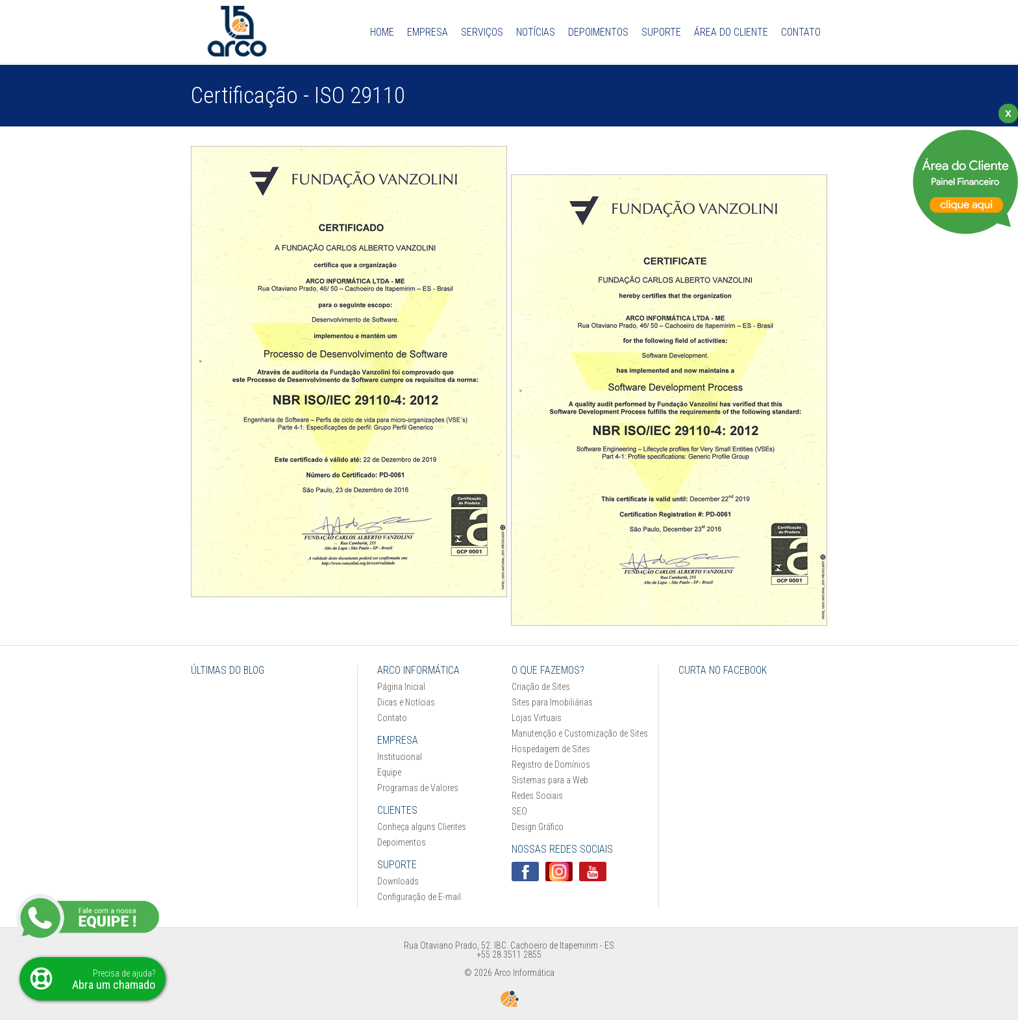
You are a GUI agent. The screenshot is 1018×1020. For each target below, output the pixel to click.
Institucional (399, 756)
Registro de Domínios (551, 764)
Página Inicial (401, 686)
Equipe (389, 772)
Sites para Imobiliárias (552, 702)
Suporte (661, 32)
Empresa (427, 32)
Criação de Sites (541, 686)
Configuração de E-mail (419, 896)
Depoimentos (598, 32)
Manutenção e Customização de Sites (580, 733)
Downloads (398, 881)
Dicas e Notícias (406, 702)
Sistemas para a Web (550, 780)
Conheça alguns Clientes (421, 826)
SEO (519, 811)
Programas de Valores (417, 787)
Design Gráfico (538, 826)
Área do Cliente (731, 32)
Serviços (482, 32)
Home (382, 32)
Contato (801, 32)
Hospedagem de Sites (551, 748)
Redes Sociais (537, 795)
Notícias (535, 32)
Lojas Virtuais (537, 717)
